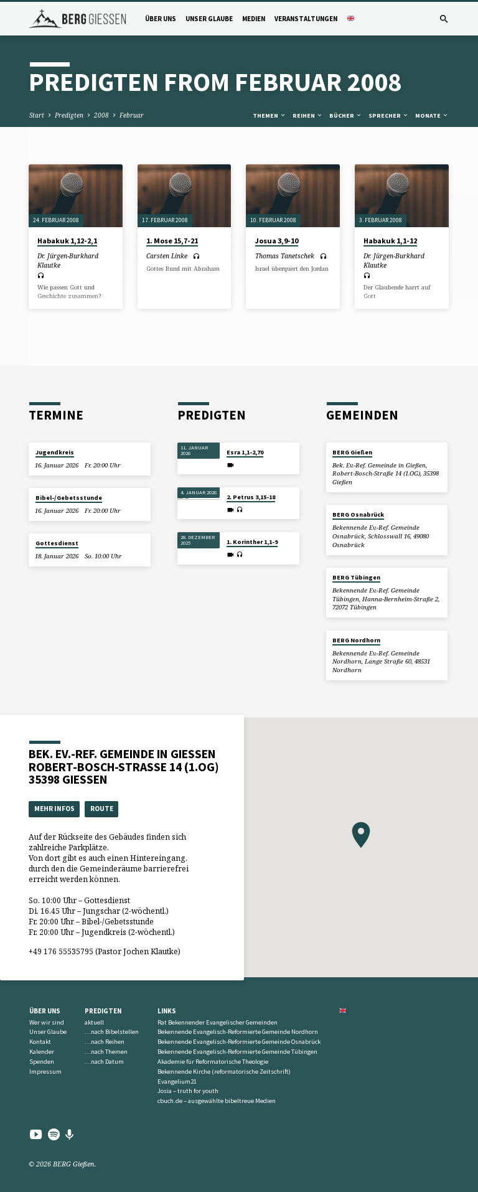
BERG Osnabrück (358, 514)
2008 (101, 115)
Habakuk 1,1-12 (390, 240)
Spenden (41, 1062)
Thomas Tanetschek (284, 255)
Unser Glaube (209, 18)
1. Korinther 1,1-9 (252, 542)
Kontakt (40, 1042)
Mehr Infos (54, 808)
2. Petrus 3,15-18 (251, 497)
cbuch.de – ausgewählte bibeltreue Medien (216, 1101)
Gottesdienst (56, 543)
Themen (269, 115)
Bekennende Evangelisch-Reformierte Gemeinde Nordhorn (237, 1032)
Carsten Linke (166, 255)
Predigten (69, 115)
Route (101, 808)
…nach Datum (104, 1062)
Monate (432, 115)
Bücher (345, 115)
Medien (253, 18)
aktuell (94, 1022)
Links (166, 1011)
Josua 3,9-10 (276, 240)
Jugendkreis (54, 452)
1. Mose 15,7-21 (172, 240)
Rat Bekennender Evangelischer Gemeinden (217, 1022)
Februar (132, 115)
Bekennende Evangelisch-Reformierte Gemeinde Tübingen (237, 1052)
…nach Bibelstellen (112, 1032)
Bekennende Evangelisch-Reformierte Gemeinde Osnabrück (239, 1042)
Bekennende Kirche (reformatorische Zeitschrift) (224, 1072)
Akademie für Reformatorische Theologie (212, 1062)
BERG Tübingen (356, 577)
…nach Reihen (104, 1042)
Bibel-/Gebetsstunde (68, 498)
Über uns (160, 18)
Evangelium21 (177, 1081)
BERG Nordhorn (356, 640)
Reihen (308, 115)
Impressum (45, 1072)
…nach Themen (106, 1052)
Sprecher (388, 115)
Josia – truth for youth (187, 1091)
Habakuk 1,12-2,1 (67, 240)
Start (36, 115)
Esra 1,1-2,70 (245, 452)
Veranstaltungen (305, 18)
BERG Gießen (352, 452)
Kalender (41, 1052)
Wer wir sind (46, 1022)
